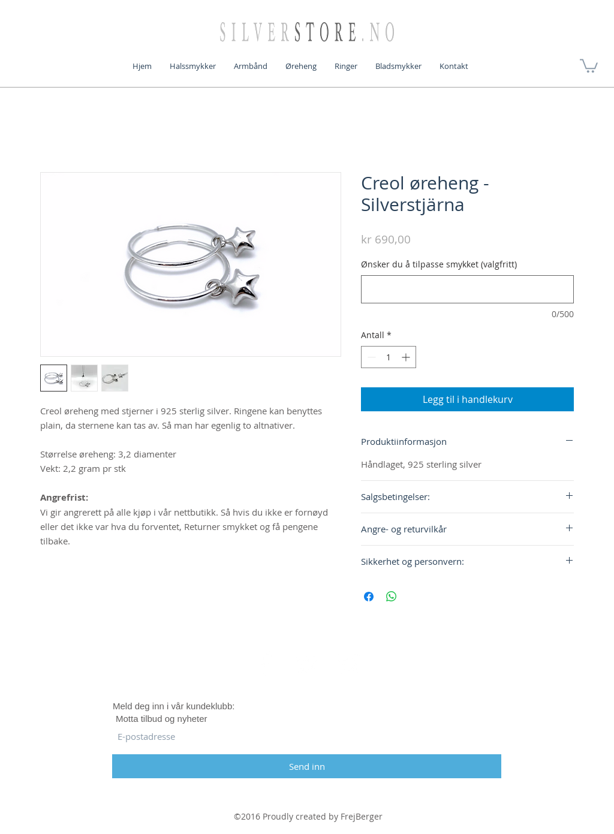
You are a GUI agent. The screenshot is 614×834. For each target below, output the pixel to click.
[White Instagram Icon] (348, 664)
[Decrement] (370, 357)
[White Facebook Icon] (266, 664)
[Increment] (406, 357)
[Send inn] (307, 766)
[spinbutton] (388, 357)
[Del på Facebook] (369, 596)
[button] (589, 65)
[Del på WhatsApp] (391, 596)
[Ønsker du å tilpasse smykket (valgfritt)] (467, 289)
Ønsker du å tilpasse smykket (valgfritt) (439, 264)
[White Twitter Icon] (307, 664)
